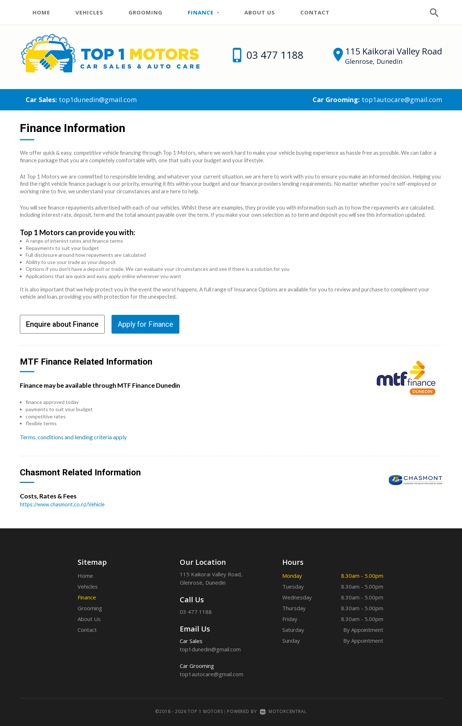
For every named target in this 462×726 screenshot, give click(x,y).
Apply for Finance (145, 324)
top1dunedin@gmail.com (98, 99)
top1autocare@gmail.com (402, 99)
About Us (259, 12)
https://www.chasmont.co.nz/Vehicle (63, 504)
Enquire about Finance (62, 324)
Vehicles (89, 12)
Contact (315, 12)
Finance (203, 12)
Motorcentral (283, 711)
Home (41, 12)
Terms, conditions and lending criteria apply (73, 437)
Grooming (145, 12)
